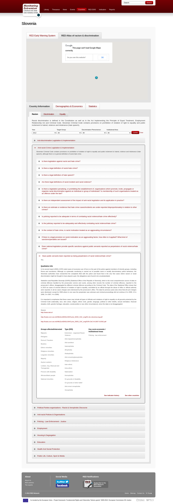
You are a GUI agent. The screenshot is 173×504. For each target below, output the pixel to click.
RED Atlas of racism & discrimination (80, 35)
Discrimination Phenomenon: (94, 131)
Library (46, 10)
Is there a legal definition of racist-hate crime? (60, 168)
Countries (81, 10)
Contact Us (140, 493)
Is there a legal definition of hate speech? (58, 175)
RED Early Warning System (42, 35)
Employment (42, 428)
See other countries (132, 395)
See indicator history (111, 395)
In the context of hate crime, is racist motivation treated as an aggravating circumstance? (77, 230)
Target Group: (69, 131)
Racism (35, 114)
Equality (62, 114)
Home (127, 493)
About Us (28, 480)
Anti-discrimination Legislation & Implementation (56, 140)
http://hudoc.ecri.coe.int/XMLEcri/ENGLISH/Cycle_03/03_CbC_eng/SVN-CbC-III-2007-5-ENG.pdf (73, 321)
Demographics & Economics (69, 106)
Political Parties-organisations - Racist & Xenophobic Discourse (62, 408)
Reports (112, 10)
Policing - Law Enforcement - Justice (51, 421)
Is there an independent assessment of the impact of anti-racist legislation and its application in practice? (83, 200)
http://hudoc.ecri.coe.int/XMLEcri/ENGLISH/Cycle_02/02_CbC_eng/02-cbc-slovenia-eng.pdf (71, 317)
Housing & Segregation (46, 435)
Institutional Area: (119, 131)
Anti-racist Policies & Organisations (51, 415)
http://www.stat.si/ (47, 312)
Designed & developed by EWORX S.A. (140, 500)
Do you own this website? (76, 57)
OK (102, 57)
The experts (29, 485)
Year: (44, 131)
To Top (148, 493)
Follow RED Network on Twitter (62, 481)
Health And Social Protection (48, 449)
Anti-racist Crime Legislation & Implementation (56, 148)
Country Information (39, 106)
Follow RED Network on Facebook (62, 485)
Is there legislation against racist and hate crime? (61, 161)
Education (41, 442)
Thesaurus (56, 10)
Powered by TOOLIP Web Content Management (150, 500)
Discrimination (49, 114)
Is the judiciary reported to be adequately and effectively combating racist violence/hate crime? (79, 223)
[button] (96, 78)
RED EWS (92, 10)
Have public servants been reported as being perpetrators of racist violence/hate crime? (76, 256)
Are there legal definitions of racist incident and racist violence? (67, 182)
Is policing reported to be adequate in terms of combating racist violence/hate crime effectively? (79, 216)
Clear (141, 132)
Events (72, 10)
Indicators (102, 10)
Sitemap (133, 493)
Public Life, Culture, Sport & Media (51, 456)
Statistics (93, 106)
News (65, 10)
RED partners (29, 482)
